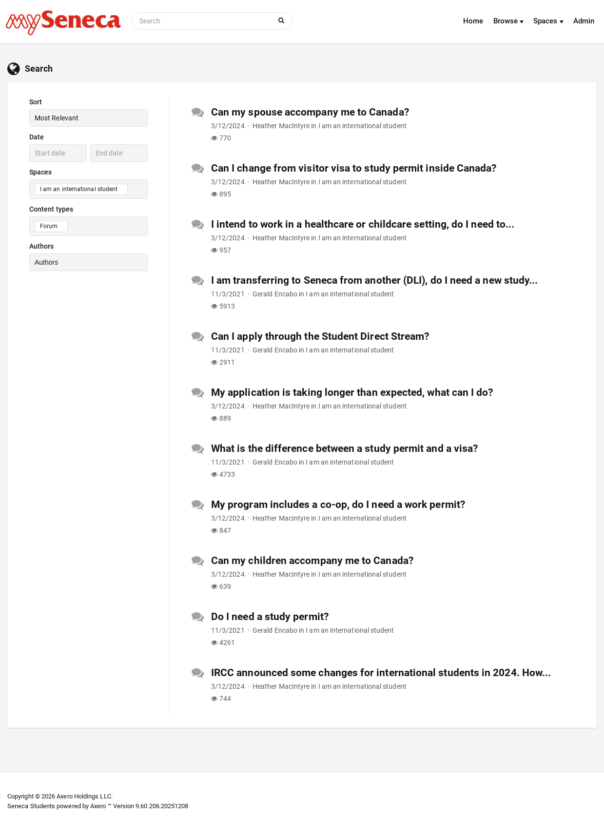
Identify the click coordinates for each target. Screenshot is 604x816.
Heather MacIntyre (281, 126)
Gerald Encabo (275, 294)
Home (473, 21)
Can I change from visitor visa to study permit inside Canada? (354, 168)
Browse (508, 21)
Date (36, 137)
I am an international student (362, 126)
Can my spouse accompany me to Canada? (310, 112)
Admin (583, 21)
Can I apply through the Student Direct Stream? (320, 336)
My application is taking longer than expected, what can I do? (352, 392)
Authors (41, 246)
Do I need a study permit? (270, 616)
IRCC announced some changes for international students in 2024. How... (381, 673)
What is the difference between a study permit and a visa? (344, 448)
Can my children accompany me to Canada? (312, 560)
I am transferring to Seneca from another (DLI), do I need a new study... (374, 280)
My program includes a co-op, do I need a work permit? (338, 504)
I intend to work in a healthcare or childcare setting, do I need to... (362, 224)
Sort (35, 102)
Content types (51, 209)
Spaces (548, 21)
